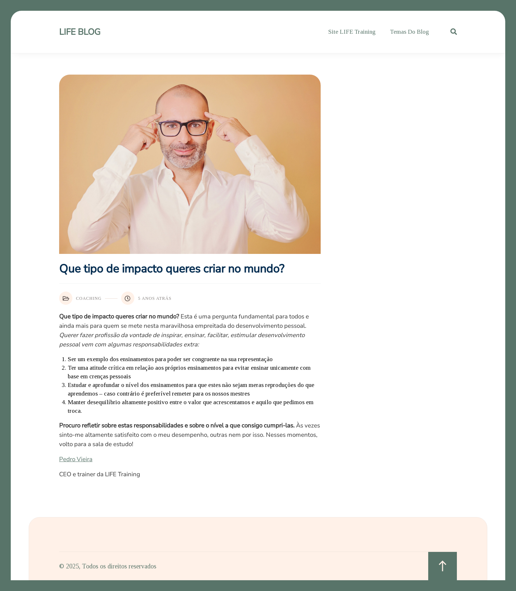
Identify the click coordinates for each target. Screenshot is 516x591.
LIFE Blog (79, 32)
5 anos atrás (146, 298)
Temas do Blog (409, 31)
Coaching (80, 298)
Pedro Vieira (75, 459)
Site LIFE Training (352, 31)
